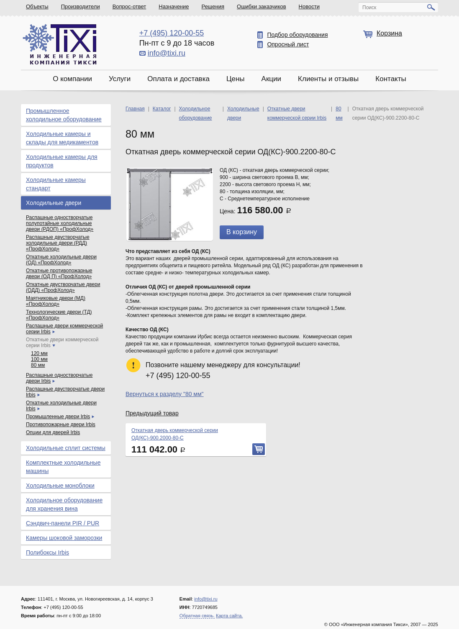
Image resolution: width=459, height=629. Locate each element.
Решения (213, 6)
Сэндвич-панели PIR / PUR (62, 523)
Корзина (389, 33)
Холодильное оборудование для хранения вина (64, 504)
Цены (235, 79)
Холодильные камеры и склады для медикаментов (62, 138)
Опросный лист (288, 44)
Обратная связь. (197, 615)
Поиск (369, 7)
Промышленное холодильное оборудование (64, 115)
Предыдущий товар (152, 413)
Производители (80, 6)
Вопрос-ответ (129, 6)
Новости (309, 6)
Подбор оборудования (297, 34)
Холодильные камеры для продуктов (61, 161)
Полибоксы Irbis (47, 552)
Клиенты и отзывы (328, 79)
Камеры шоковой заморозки (64, 537)
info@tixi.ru (166, 53)
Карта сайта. (229, 615)
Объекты (37, 6)
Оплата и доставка (178, 79)
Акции (272, 79)
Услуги (120, 79)
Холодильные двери (53, 202)
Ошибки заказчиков (261, 6)
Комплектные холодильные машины (63, 466)
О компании (72, 79)
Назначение (174, 6)
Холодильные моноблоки (60, 485)
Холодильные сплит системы (65, 448)
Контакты (390, 79)
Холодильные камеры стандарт (56, 184)
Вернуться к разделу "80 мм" (165, 394)
